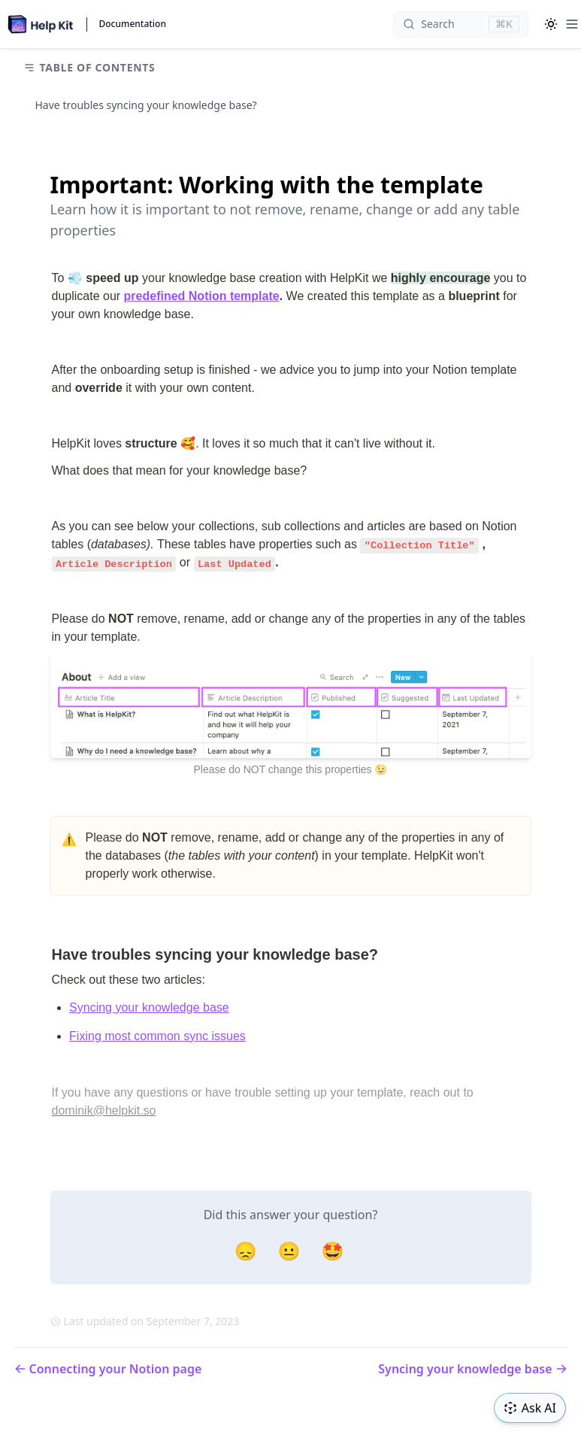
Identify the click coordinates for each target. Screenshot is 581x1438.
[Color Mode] (550, 24)
